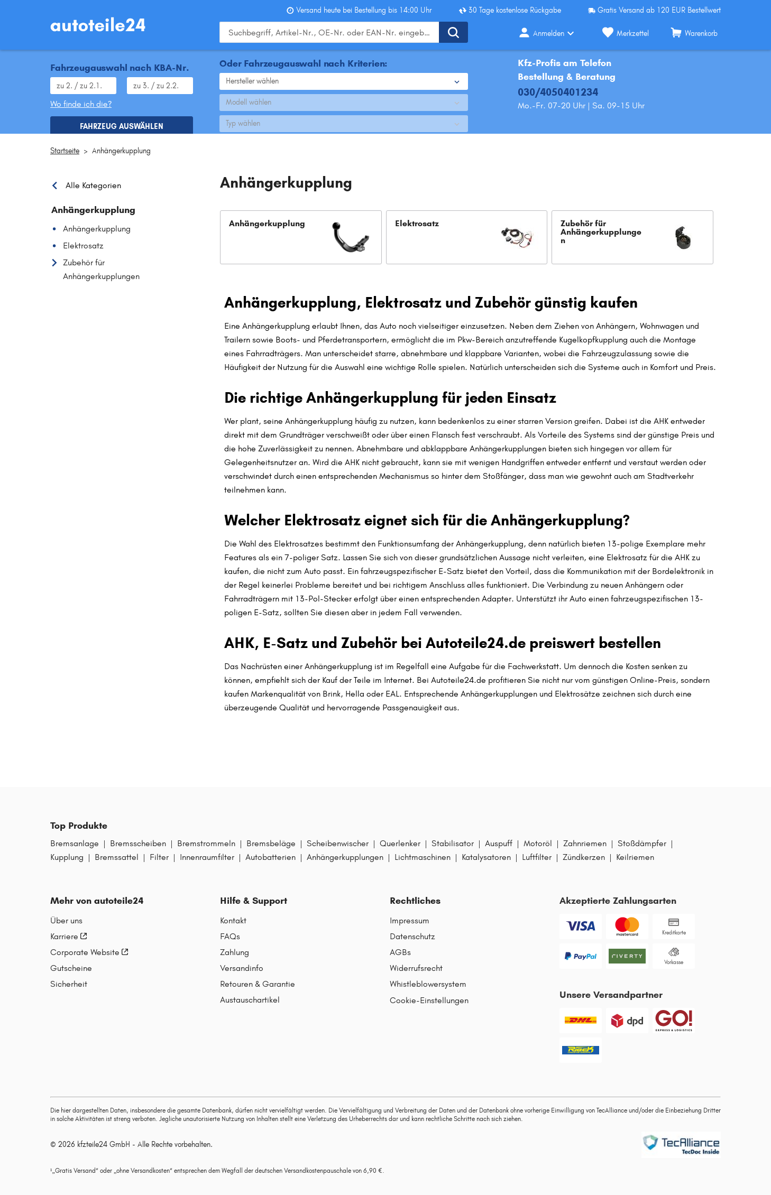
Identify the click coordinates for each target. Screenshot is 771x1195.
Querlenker (400, 851)
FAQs (230, 944)
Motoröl (538, 851)
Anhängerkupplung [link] (93, 218)
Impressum (409, 928)
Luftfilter (537, 865)
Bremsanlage (74, 851)
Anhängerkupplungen (345, 865)
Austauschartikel (250, 1008)
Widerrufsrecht (416, 976)
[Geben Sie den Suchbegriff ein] (329, 32)
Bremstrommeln (206, 851)
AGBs (400, 960)
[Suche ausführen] (453, 32)
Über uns (66, 928)
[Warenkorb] (694, 32)
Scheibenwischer (338, 851)
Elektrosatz (83, 253)
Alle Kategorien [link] (93, 193)
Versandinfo (241, 976)
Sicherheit (68, 992)
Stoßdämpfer (642, 851)
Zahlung (234, 960)
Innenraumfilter (207, 865)
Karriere (68, 944)
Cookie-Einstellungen (429, 1008)
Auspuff (498, 851)
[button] (301, 245)
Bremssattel (117, 865)
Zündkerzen (584, 865)
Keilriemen (635, 865)
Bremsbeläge (271, 851)
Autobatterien (270, 865)
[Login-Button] (549, 32)
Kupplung (67, 865)
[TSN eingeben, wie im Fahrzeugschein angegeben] (160, 81)
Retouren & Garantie (257, 992)
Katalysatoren (486, 865)
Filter (159, 865)
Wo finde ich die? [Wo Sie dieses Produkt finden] (81, 100)
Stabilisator (453, 851)
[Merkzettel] (625, 32)
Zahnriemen (585, 851)
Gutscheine (71, 976)
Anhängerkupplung (121, 158)
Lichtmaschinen (422, 865)
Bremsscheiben (138, 851)
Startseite (64, 158)
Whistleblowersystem (428, 992)
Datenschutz (412, 944)
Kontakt (233, 928)
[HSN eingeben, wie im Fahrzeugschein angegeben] (83, 81)
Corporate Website (89, 960)
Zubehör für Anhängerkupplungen (101, 277)
